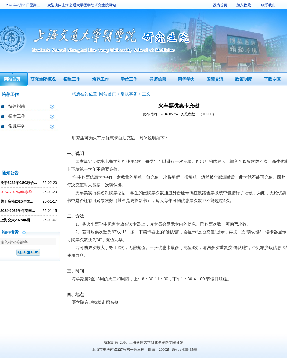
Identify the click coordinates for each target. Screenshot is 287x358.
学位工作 (129, 79)
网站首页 (12, 79)
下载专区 (272, 79)
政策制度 (243, 79)
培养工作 (100, 79)
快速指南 (16, 106)
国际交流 (215, 79)
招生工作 (71, 79)
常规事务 (16, 126)
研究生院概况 (43, 79)
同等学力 (186, 79)
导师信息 (157, 79)
